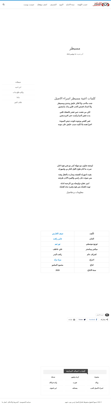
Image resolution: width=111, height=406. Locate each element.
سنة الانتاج (70, 5)
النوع (61, 5)
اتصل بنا (4, 402)
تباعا (18, 97)
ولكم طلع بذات (18, 92)
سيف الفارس (57, 233)
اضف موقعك (42, 5)
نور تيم (57, 244)
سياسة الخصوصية (25, 402)
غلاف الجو (18, 102)
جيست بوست (29, 5)
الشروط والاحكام (13, 402)
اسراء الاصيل (100, 315)
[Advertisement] (55, 27)
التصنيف (53, 5)
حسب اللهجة (82, 5)
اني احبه (18, 87)
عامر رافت (57, 239)
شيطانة (18, 82)
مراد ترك (57, 260)
